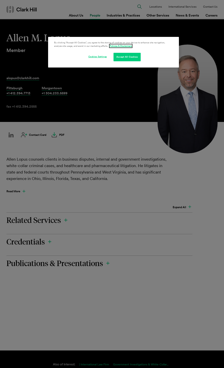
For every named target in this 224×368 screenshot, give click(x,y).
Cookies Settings (97, 56)
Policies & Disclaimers (121, 46)
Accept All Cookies (127, 56)
